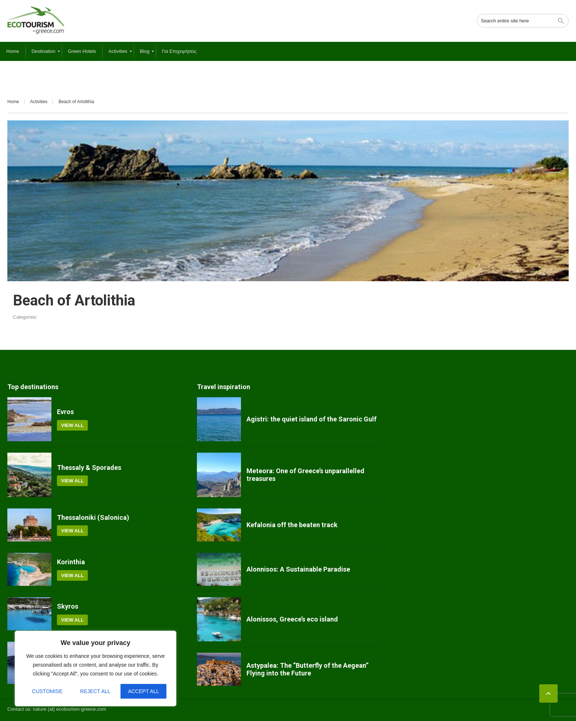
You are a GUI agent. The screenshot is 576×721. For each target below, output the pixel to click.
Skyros (67, 606)
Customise (47, 691)
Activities (38, 101)
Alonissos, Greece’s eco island (292, 619)
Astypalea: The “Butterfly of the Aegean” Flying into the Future (307, 669)
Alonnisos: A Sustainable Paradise (298, 569)
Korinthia (71, 562)
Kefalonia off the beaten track (292, 525)
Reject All (95, 691)
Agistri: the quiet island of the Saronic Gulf (311, 419)
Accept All (143, 691)
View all (72, 425)
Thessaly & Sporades (89, 467)
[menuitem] (12, 51)
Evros (65, 412)
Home (13, 101)
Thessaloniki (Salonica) (93, 517)
